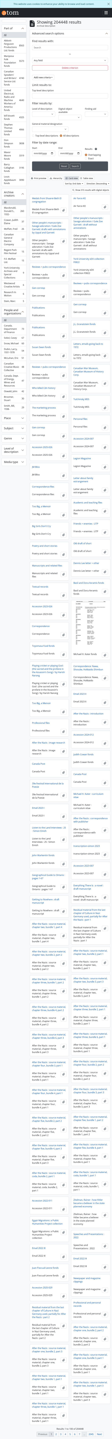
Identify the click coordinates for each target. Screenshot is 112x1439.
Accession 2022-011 (42, 1200)
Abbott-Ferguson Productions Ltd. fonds (14, 45)
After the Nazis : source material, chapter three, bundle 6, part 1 (90, 1035)
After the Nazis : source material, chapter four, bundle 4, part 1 (49, 1091)
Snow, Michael (14, 344)
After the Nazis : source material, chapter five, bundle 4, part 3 (49, 1147)
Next (99, 1434)
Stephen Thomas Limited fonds (14, 129)
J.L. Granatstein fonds (84, 324)
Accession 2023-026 (42, 606)
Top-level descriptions (46, 135)
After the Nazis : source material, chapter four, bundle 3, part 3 (90, 1091)
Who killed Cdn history (43, 387)
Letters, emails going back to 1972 (88, 345)
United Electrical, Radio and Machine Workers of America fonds (14, 100)
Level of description (11, 450)
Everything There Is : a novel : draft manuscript (88, 887)
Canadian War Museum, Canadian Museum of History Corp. (88, 371)
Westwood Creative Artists (14, 285)
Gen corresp (38, 287)
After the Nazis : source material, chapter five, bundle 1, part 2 (90, 1118)
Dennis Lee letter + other (86, 563)
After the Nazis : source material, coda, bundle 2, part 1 (49, 1174)
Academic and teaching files (87, 502)
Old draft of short (82, 543)
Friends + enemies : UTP (85, 523)
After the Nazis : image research (48, 742)
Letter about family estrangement (83, 480)
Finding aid (90, 108)
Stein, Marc (14, 301)
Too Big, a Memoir (41, 506)
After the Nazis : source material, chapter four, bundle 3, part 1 (49, 1064)
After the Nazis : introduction (88, 713)
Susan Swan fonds (41, 347)
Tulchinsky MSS (81, 399)
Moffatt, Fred (14, 229)
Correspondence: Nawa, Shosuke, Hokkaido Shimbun (88, 668)
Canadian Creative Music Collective (14, 367)
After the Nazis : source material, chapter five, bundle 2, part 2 (49, 1119)
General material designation (47, 123)
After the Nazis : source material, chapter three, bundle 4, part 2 (49, 1008)
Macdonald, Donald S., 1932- (14, 211)
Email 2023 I (38, 807)
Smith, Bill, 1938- (14, 407)
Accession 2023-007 (83, 865)
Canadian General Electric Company (14, 239)
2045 (91, 1434)
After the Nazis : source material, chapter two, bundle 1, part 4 (49, 925)
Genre (8, 438)
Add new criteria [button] (42, 77)
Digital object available (65, 110)
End (60, 148)
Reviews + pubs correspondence (49, 266)
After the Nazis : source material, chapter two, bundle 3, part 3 (90, 980)
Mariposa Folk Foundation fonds (14, 61)
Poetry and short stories (44, 545)
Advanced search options (48, 33)
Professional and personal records (87, 1304)
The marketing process (44, 407)
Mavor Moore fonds (14, 155)
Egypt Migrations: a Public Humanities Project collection (47, 1222)
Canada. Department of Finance (14, 329)
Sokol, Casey (14, 338)
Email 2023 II (79, 693)
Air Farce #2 (79, 198)
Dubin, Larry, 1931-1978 (14, 351)
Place (7, 418)
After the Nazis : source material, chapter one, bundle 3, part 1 (90, 1356)
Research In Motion (14, 294)
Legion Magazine (82, 458)
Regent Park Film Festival (14, 251)
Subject (8, 428)
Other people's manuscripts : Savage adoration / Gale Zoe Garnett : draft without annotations (88, 223)
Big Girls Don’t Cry (41, 526)
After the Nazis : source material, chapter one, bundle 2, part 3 (49, 1350)
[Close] (108, 4)
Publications (38, 307)
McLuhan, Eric (14, 358)
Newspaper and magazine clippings (86, 1280)
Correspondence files (43, 486)
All (5, 34)
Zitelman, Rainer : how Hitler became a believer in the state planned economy (89, 1203)
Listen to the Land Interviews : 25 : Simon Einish (49, 829)
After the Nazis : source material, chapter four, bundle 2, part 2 (90, 1063)
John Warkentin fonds (43, 855)
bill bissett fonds (14, 117)
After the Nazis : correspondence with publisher (90, 820)
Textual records (40, 586)
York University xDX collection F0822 (88, 260)
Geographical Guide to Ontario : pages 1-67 (48, 877)
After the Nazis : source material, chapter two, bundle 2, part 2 (49, 953)
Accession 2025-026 (42, 447)
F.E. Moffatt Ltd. (14, 260)
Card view (72, 178)
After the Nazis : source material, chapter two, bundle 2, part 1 (90, 952)
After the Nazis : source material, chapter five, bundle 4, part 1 (90, 1146)
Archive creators (9, 193)
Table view (86, 178)
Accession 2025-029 (42, 1287)
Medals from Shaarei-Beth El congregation (46, 200)
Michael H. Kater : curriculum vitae (88, 795)
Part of (8, 28)
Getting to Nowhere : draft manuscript (45, 901)
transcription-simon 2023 (86, 846)
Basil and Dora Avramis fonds (88, 582)
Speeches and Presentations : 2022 (88, 1236)
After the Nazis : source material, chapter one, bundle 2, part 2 (90, 1329)
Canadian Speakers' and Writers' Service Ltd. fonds (14, 78)
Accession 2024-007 (83, 438)
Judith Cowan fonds (83, 754)
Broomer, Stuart (14, 398)
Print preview (38, 178)
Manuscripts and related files (47, 565)
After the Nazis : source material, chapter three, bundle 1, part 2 (49, 981)
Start (34, 148)
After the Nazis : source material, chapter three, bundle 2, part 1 (90, 1008)
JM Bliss (36, 466)
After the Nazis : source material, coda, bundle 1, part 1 (90, 1174)
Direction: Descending (97, 183)
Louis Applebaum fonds (14, 180)
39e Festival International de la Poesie (48, 785)
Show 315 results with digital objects (90, 190)
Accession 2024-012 (83, 734)
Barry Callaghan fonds (14, 168)
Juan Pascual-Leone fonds (45, 1267)
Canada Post (38, 763)
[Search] (70, 47)
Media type (11, 462)
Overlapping (94, 154)
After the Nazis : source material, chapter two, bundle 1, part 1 (49, 1377)
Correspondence (41, 626)
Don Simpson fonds (14, 143)
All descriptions (71, 135)
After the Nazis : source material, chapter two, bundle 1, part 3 (90, 1384)
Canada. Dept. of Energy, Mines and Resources (14, 380)
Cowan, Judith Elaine (14, 221)
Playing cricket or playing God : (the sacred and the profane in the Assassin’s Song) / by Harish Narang (48, 670)
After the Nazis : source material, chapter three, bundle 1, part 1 (49, 1405)
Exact (91, 158)
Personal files (80, 418)
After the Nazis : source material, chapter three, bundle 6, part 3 (49, 1036)
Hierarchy (56, 178)
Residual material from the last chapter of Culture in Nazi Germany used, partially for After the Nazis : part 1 (90, 914)
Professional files (41, 722)
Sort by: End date (73, 183)
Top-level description (43, 90)
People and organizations (12, 311)
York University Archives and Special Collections (14, 272)
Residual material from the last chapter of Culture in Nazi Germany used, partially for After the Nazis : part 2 (49, 1312)
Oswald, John (14, 392)
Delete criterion (70, 67)
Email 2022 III (38, 1248)
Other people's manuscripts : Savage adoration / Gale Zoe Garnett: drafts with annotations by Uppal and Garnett (49, 227)
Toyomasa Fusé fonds (43, 645)
